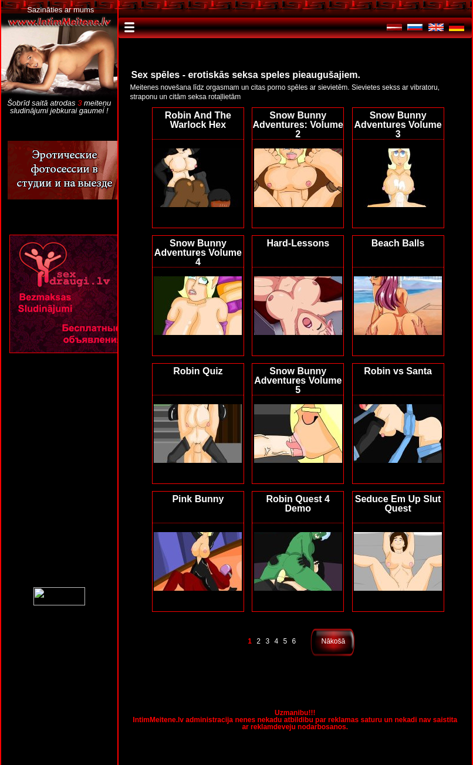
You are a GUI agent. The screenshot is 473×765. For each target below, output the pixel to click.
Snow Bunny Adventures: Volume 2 (298, 124)
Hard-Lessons (297, 243)
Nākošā (334, 641)
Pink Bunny (198, 499)
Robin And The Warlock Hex (198, 120)
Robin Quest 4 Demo (298, 503)
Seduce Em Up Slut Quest (398, 503)
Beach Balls (398, 243)
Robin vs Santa (398, 371)
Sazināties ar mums (60, 9)
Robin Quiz (197, 371)
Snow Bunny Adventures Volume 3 (398, 124)
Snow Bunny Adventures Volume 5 (298, 380)
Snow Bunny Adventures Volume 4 (198, 252)
